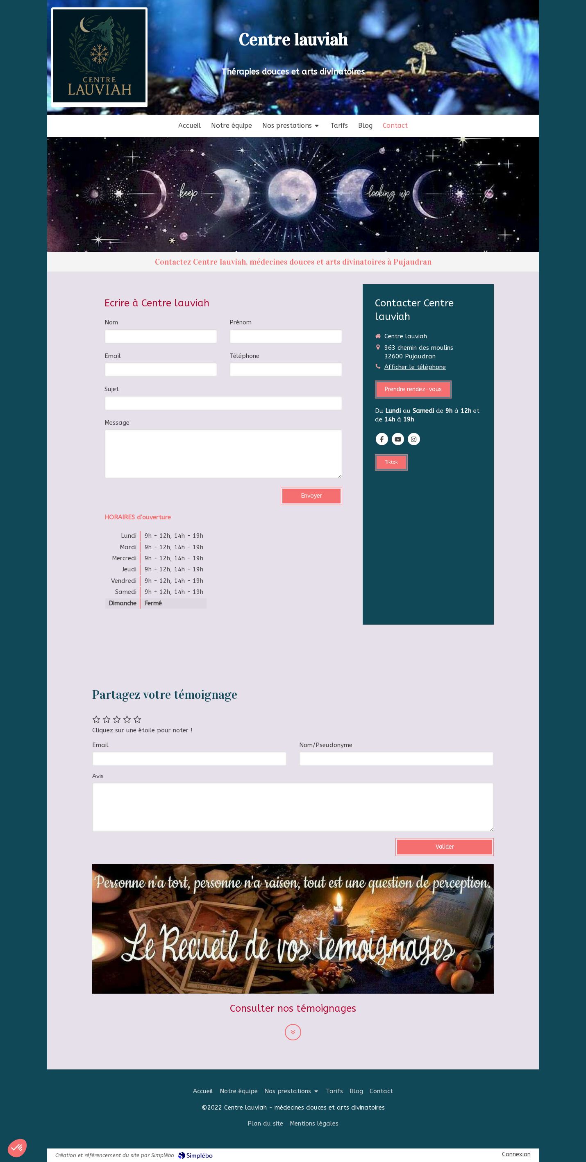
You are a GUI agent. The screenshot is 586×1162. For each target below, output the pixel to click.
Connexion (516, 1154)
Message (116, 422)
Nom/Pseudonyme (325, 745)
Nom (111, 322)
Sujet (111, 389)
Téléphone (244, 356)
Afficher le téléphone (415, 367)
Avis (98, 776)
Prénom (240, 322)
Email (112, 356)
